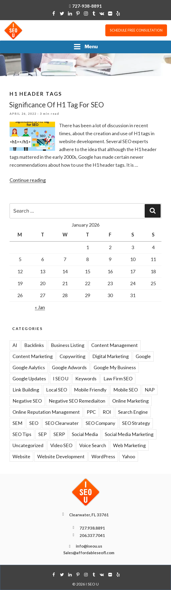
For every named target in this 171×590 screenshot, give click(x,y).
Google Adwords (69, 367)
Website (21, 456)
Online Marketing (130, 401)
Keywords (86, 378)
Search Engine (133, 412)
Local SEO (56, 390)
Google (143, 356)
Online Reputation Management (46, 412)
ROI (107, 412)
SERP (59, 434)
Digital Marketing (110, 356)
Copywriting (72, 356)
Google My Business (115, 367)
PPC (91, 412)
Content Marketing (32, 356)
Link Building (25, 390)
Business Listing (67, 345)
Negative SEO (27, 401)
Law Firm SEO (117, 378)
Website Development (61, 456)
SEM (17, 423)
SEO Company (100, 423)
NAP (150, 390)
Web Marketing (129, 445)
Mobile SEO (125, 390)
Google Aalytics (28, 367)
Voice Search (92, 445)
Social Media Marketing (129, 434)
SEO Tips (21, 434)
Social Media (85, 434)
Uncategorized (27, 445)
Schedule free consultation (136, 30)
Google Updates (29, 378)
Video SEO (61, 445)
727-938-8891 (87, 6)
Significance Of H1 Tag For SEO (56, 104)
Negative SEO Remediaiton (77, 401)
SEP (42, 434)
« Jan (40, 307)
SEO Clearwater (62, 423)
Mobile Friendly (90, 390)
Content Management (114, 345)
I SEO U (60, 378)
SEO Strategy (136, 423)
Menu (85, 46)
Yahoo (128, 456)
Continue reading (28, 180)
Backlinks (34, 345)
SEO (33, 423)
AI (14, 345)
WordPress (103, 456)
